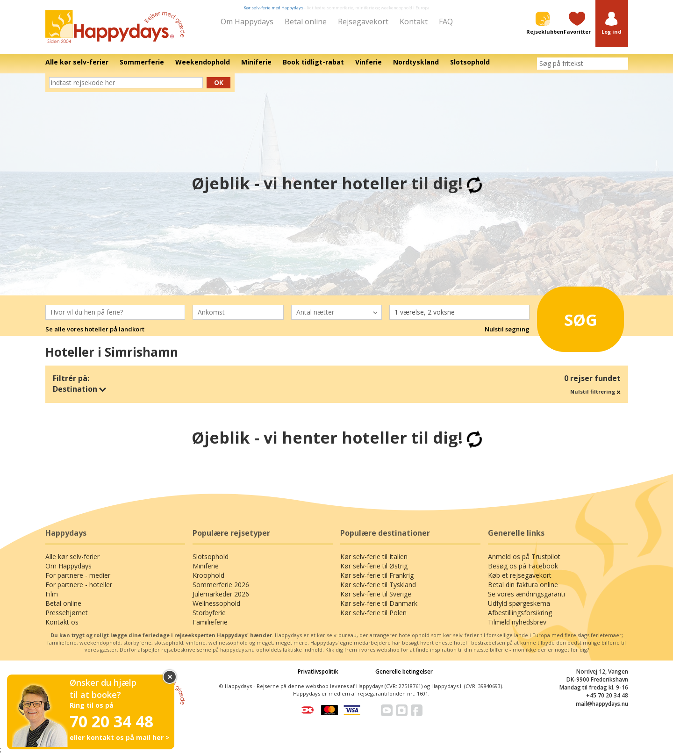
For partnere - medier (77, 575)
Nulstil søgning (507, 329)
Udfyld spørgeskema (519, 603)
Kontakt (414, 21)
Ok (218, 82)
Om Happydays (247, 21)
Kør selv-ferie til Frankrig (377, 575)
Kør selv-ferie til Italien (374, 556)
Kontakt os (62, 622)
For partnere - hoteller (78, 584)
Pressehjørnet (66, 612)
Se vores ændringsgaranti (526, 593)
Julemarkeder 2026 (221, 593)
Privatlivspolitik (318, 671)
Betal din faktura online (523, 584)
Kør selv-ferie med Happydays (273, 8)
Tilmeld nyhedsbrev (517, 622)
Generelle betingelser (404, 671)
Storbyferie (209, 612)
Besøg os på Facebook (523, 565)
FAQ (446, 21)
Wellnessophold (216, 603)
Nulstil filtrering (595, 391)
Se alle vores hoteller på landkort (94, 329)
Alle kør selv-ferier (72, 556)
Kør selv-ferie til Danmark (378, 603)
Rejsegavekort (363, 21)
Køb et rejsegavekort (519, 575)
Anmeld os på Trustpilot (524, 556)
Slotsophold (211, 556)
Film (51, 593)
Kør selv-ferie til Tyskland (378, 584)
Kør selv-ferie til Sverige (375, 593)
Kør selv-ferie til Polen (373, 612)
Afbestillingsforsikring (520, 612)
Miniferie (206, 565)
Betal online (306, 21)
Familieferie (210, 622)
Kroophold (208, 575)
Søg (570, 316)
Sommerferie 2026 (221, 584)
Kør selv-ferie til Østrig (374, 565)
